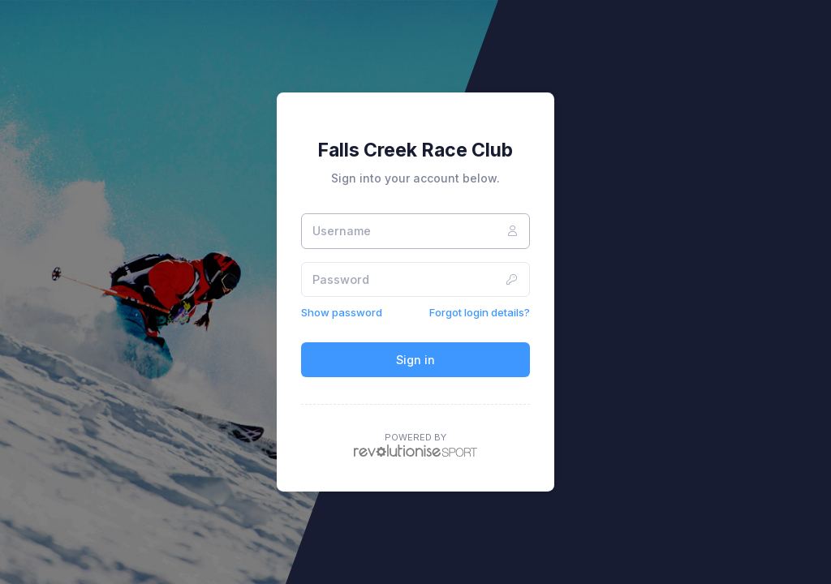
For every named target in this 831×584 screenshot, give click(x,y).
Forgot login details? (479, 312)
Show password (341, 312)
